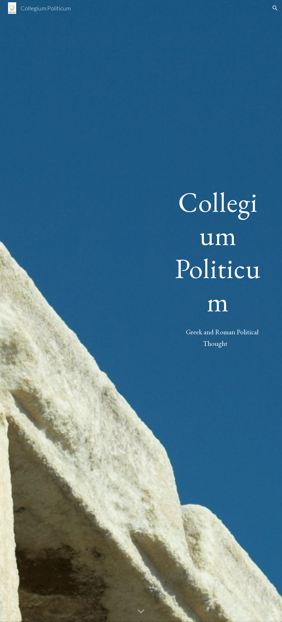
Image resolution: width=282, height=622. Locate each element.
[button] (275, 8)
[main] (215, 252)
